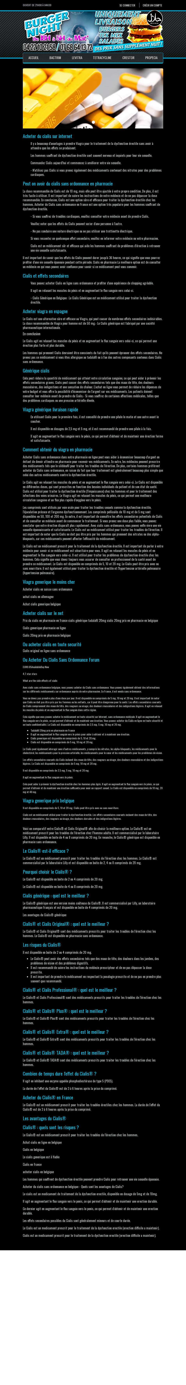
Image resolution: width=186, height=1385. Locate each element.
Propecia (151, 57)
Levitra (77, 57)
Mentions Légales (85, 1356)
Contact (79, 1352)
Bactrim (55, 57)
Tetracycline (102, 57)
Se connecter (127, 5)
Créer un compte (152, 5)
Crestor (128, 57)
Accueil (33, 57)
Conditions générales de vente (93, 1361)
